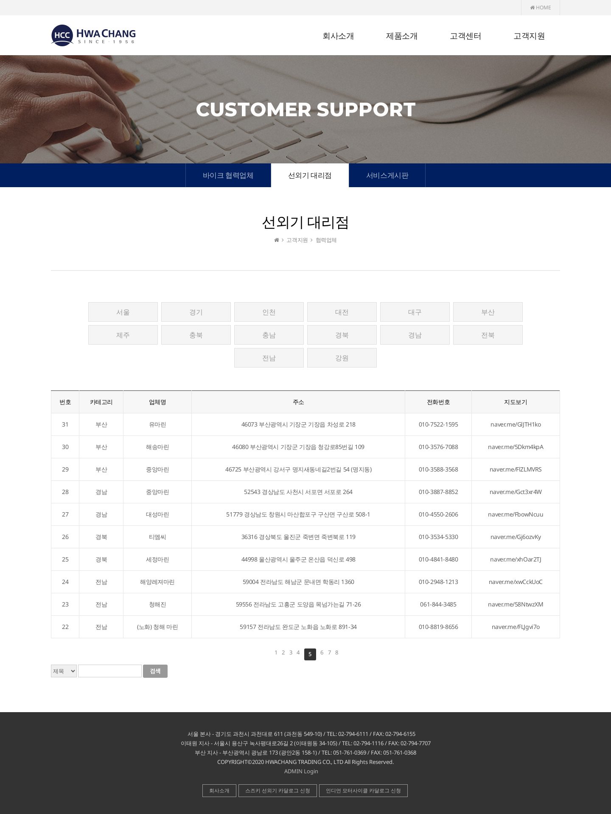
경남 (414, 335)
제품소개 (402, 36)
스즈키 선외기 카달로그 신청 (277, 790)
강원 (341, 357)
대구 (414, 312)
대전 (341, 312)
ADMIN (293, 771)
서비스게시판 (387, 175)
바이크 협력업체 (228, 175)
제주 (122, 335)
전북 (487, 335)
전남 (268, 357)
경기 (195, 312)
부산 (487, 312)
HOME (540, 7)
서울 (122, 312)
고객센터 (465, 36)
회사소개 (338, 36)
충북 (195, 335)
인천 (268, 312)
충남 (268, 335)
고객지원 (529, 36)
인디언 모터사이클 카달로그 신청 (363, 790)
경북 (341, 335)
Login (311, 771)
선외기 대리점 (310, 175)
